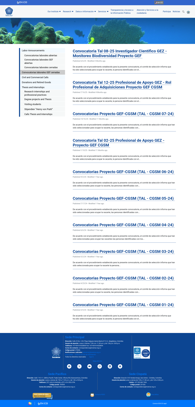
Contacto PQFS (97, 394)
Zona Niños (152, 394)
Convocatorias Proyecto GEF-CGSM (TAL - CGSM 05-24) (124, 198)
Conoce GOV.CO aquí (160, 403)
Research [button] (68, 11)
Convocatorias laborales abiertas (40, 55)
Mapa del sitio (97, 361)
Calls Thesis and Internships (38, 114)
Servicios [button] (103, 11)
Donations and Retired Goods (36, 82)
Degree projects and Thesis (37, 99)
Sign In (91, 357)
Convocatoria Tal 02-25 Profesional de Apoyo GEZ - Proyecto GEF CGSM (118, 142)
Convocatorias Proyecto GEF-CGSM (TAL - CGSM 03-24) (124, 251)
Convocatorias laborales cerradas (41, 67)
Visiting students (32, 104)
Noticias (176, 11)
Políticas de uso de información (85, 354)
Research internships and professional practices (36, 93)
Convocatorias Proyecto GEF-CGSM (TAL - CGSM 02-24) (124, 278)
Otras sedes (69, 354)
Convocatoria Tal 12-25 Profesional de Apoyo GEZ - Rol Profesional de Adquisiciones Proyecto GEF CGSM (122, 84)
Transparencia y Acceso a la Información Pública (122, 11)
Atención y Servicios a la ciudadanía (147, 11)
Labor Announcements (33, 50)
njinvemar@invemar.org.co (91, 352)
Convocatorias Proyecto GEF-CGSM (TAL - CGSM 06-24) (124, 171)
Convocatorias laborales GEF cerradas (41, 72)
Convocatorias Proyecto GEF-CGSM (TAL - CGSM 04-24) (124, 224)
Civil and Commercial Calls (35, 77)
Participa (167, 11)
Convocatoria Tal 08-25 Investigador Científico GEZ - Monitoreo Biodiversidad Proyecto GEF (120, 53)
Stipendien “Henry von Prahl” (38, 109)
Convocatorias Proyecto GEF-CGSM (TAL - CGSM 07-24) (124, 113)
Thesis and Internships (33, 87)
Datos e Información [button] (86, 11)
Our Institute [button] (54, 11)
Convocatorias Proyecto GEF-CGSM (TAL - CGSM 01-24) (124, 304)
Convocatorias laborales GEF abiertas (38, 61)
